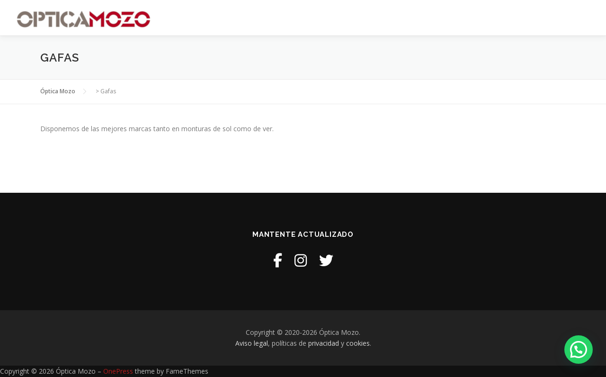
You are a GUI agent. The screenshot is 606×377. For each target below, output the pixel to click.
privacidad (323, 343)
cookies (358, 343)
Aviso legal (251, 343)
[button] (578, 349)
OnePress (118, 371)
